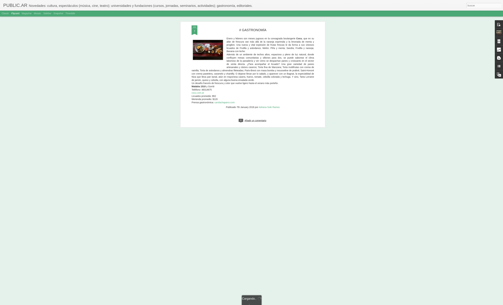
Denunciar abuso (275, 303)
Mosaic (37, 13)
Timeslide (70, 13)
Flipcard (15, 13)
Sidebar (47, 13)
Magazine (27, 13)
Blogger (264, 303)
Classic (5, 13)
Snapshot (58, 13)
